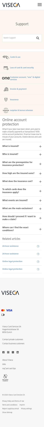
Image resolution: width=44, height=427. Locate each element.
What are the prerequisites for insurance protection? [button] (17, 164)
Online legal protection (12, 261)
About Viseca (7, 360)
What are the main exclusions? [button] (17, 208)
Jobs (4, 364)
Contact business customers (13, 344)
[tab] (22, 146)
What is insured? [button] (10, 146)
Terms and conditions (9, 405)
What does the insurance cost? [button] (17, 181)
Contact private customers (12, 340)
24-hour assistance (10, 246)
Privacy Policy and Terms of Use (13, 401)
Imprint (22, 405)
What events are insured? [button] (15, 200)
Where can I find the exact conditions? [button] (15, 229)
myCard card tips (9, 369)
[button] (7, 412)
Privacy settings (26, 409)
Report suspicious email (10, 409)
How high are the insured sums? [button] (18, 173)
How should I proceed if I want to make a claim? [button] (19, 218)
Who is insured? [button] (10, 154)
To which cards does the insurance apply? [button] (14, 191)
